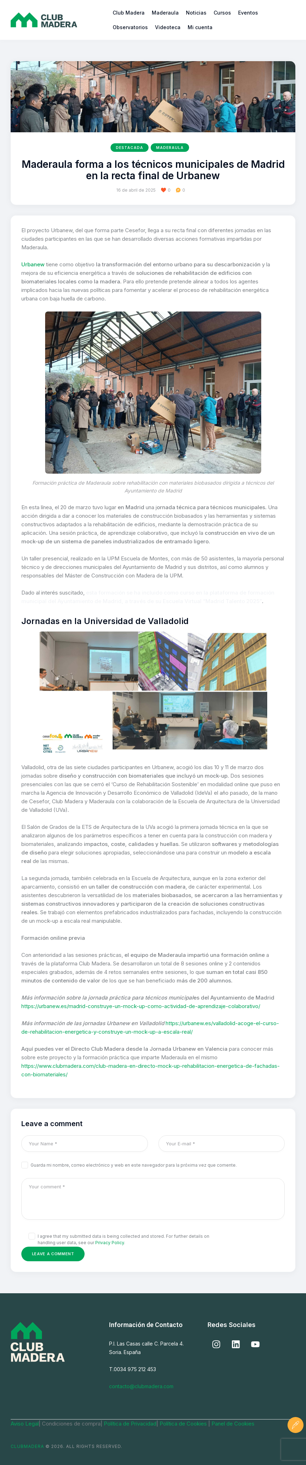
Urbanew (32, 264)
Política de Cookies (184, 1423)
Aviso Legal (25, 1423)
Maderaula (170, 147)
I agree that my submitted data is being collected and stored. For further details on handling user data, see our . (123, 1239)
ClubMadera (27, 1446)
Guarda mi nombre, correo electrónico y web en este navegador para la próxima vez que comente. (134, 1165)
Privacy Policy (109, 1242)
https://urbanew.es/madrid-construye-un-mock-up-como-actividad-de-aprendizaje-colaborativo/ (140, 1006)
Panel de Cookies (232, 1423)
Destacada (129, 147)
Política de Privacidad (130, 1423)
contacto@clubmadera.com (141, 1386)
